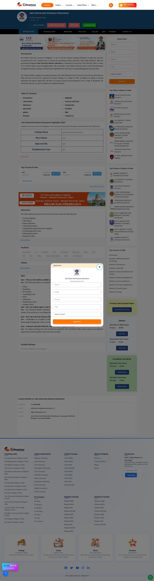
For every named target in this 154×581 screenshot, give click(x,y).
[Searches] (111, 5)
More (94, 5)
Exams (58, 5)
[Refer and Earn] (127, 5)
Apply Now (77, 322)
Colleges (46, 5)
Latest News (82, 5)
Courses (69, 5)
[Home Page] (26, 5)
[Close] (99, 267)
